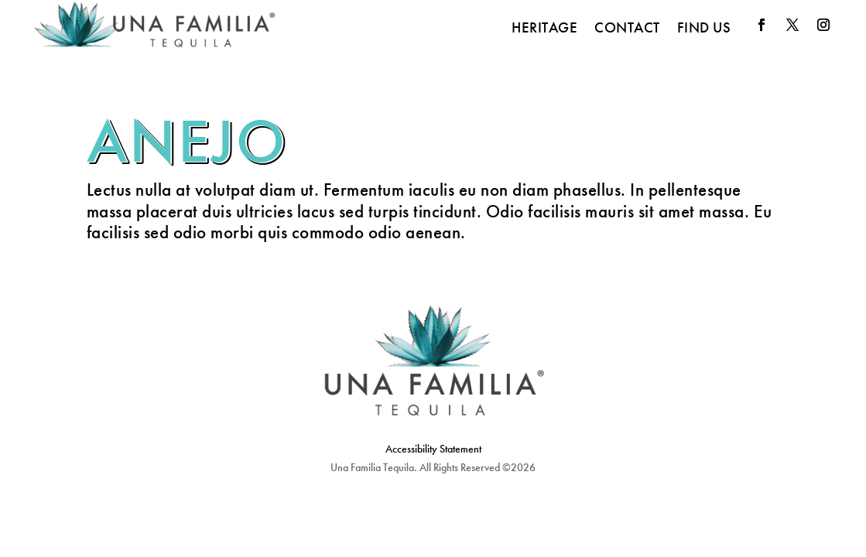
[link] (154, 27)
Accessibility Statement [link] (433, 449)
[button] (761, 24)
